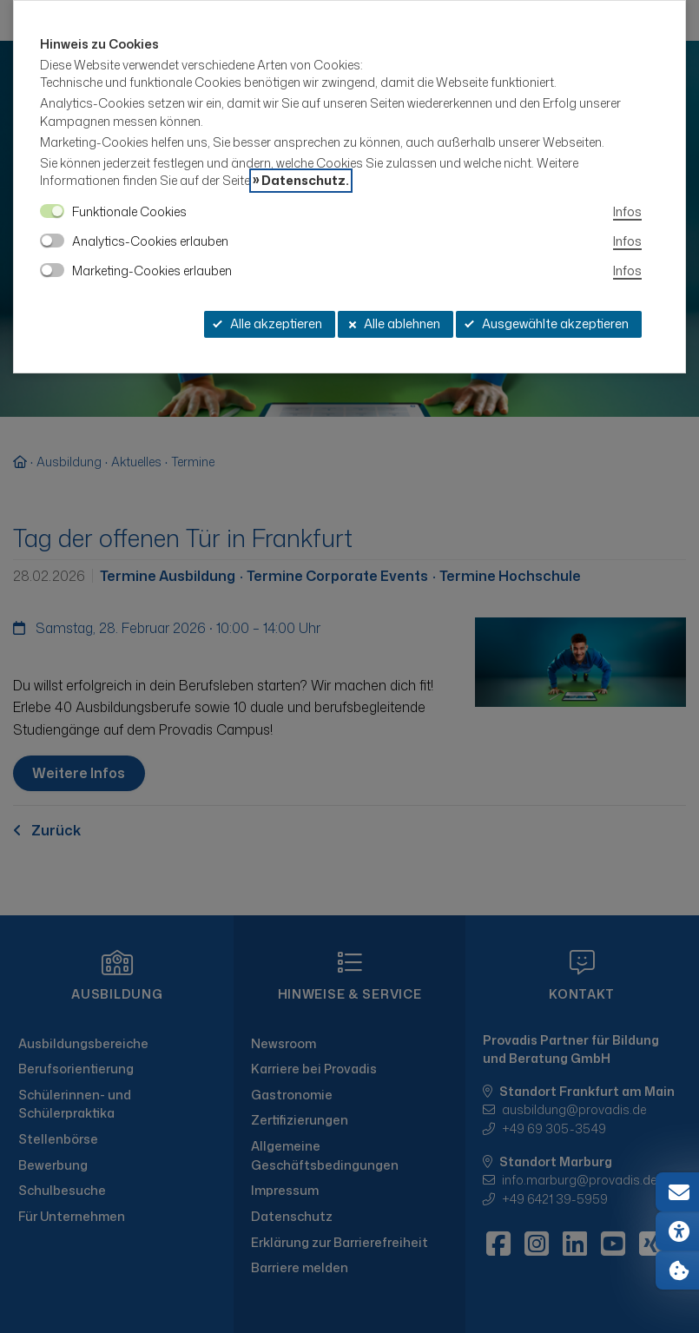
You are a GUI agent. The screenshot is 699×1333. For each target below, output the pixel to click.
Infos (627, 211)
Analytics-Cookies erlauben (150, 241)
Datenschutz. (305, 180)
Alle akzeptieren (267, 323)
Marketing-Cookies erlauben (152, 270)
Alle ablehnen (393, 323)
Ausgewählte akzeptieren (547, 323)
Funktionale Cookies (129, 211)
